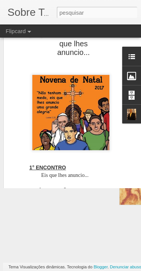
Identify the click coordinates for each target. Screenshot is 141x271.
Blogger (101, 267)
